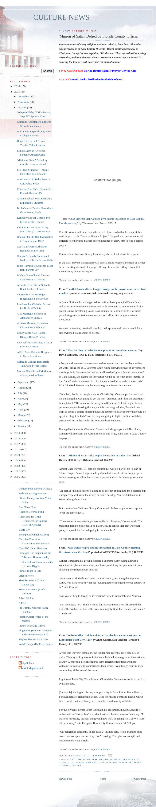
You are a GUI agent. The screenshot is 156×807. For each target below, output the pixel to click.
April (21, 409)
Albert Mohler (26, 598)
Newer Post (65, 778)
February (23, 420)
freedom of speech (118, 762)
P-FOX (23, 603)
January (22, 426)
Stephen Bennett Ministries (33, 639)
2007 (17, 471)
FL (72, 762)
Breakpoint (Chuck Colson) (34, 534)
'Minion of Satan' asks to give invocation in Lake (96, 455)
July (20, 393)
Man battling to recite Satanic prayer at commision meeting (102, 350)
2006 (17, 476)
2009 (17, 460)
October (22, 107)
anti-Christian (80, 759)
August (22, 387)
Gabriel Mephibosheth (32, 668)
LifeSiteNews (26, 575)
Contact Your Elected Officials (35, 488)
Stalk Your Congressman (32, 493)
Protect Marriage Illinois (32, 625)
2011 (17, 449)
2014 (17, 432)
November (24, 102)
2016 (17, 86)
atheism (96, 759)
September (24, 382)
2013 (17, 438)
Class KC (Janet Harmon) (33, 548)
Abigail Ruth (27, 663)
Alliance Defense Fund (31, 511)
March (22, 415)
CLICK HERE (102, 280)
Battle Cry (24, 529)
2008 (17, 465)
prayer (76, 765)
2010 (17, 454)
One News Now (27, 507)
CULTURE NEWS (61, 17)
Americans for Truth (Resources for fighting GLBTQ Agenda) (33, 520)
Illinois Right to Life (30, 570)
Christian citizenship (118, 759)
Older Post (140, 778)
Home (103, 778)
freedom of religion (90, 762)
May (20, 404)
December (24, 96)
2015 (17, 91)
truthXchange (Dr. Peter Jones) (35, 644)
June (20, 398)
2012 (17, 443)
